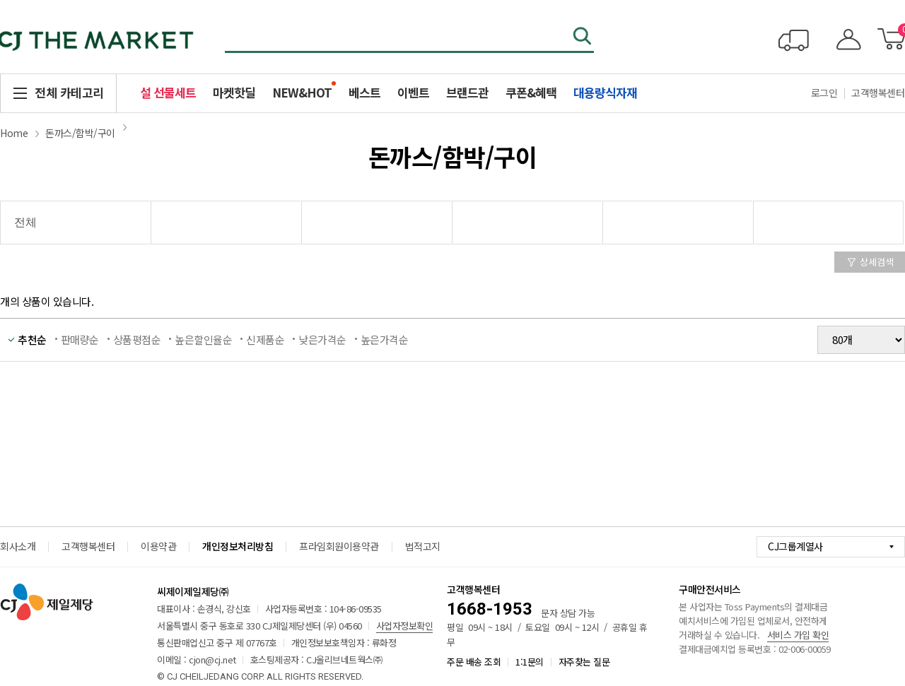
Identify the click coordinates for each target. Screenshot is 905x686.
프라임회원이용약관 (339, 546)
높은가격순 (385, 339)
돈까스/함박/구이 (80, 132)
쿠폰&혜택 (531, 92)
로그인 (824, 92)
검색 (583, 37)
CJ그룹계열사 (795, 546)
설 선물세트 (168, 92)
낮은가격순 (322, 339)
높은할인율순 (203, 339)
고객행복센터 (88, 546)
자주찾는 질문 (584, 661)
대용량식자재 (605, 92)
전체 (25, 222)
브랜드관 (467, 92)
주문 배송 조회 (474, 661)
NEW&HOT (302, 92)
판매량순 (80, 339)
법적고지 (422, 546)
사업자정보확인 (404, 625)
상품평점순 (137, 339)
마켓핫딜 (234, 92)
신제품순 (265, 339)
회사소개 (17, 546)
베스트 (364, 92)
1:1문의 (529, 661)
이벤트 (413, 92)
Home (14, 132)
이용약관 (158, 546)
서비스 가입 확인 (798, 634)
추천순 (32, 339)
